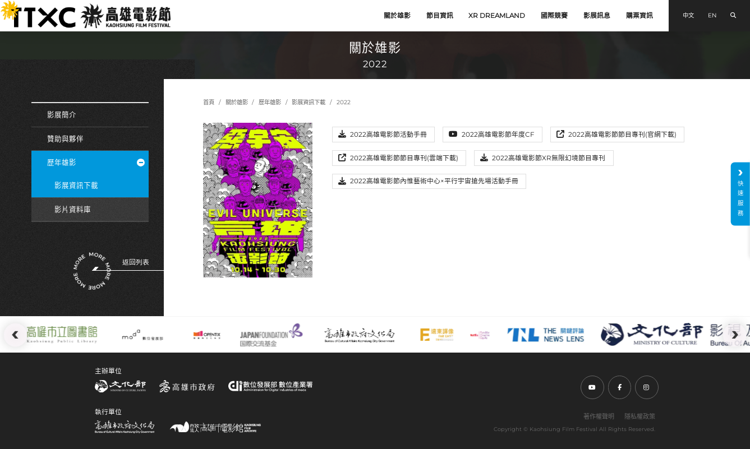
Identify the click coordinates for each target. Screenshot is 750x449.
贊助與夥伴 (65, 139)
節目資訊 (439, 16)
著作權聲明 (598, 416)
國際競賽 (554, 16)
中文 (688, 15)
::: (4, 6)
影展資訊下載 (76, 185)
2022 (344, 102)
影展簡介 (61, 114)
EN (712, 15)
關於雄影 (397, 16)
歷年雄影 (96, 162)
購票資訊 (639, 16)
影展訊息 (596, 16)
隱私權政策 (639, 416)
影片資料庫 (72, 209)
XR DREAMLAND (496, 16)
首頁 (208, 102)
